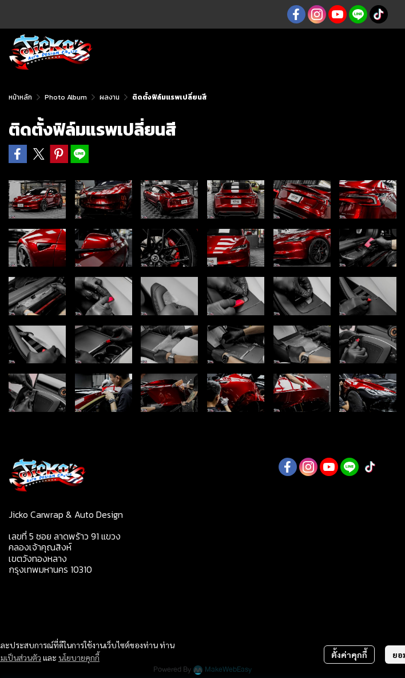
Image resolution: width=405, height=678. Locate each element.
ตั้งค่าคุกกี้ (349, 654)
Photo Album (66, 97)
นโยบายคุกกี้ (79, 657)
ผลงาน (110, 97)
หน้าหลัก (20, 97)
